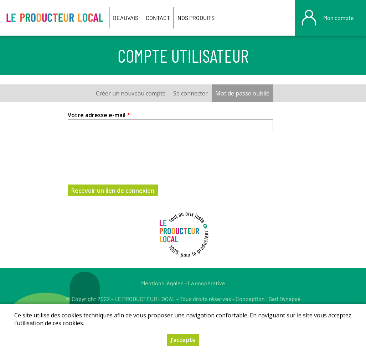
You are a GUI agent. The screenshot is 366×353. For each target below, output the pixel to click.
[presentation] (122, 153)
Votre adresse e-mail (99, 115)
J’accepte (183, 340)
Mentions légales (162, 283)
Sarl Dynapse (285, 298)
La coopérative (206, 283)
